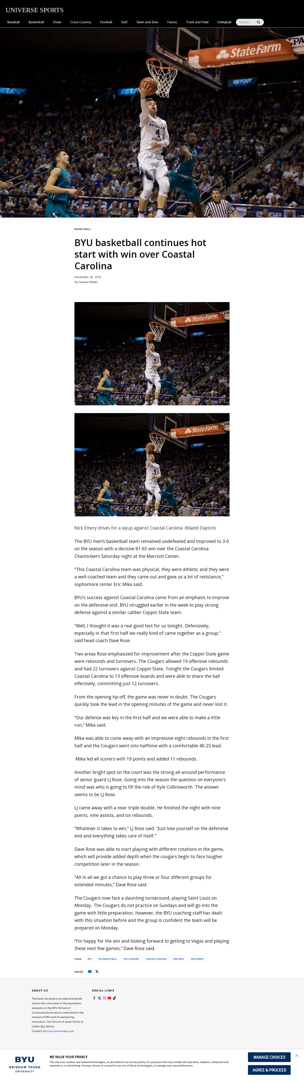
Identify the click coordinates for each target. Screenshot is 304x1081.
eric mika (178, 959)
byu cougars (131, 959)
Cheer (57, 22)
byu (90, 959)
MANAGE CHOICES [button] (269, 1057)
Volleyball (224, 22)
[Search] (250, 22)
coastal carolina (156, 959)
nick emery (197, 959)
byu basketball (107, 959)
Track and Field (197, 22)
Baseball (13, 22)
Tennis (172, 22)
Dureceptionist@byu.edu (62, 1031)
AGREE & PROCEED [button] (269, 1070)
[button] (297, 1056)
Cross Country (80, 22)
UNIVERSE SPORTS (35, 10)
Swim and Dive (147, 22)
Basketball (36, 22)
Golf (124, 22)
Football (106, 22)
